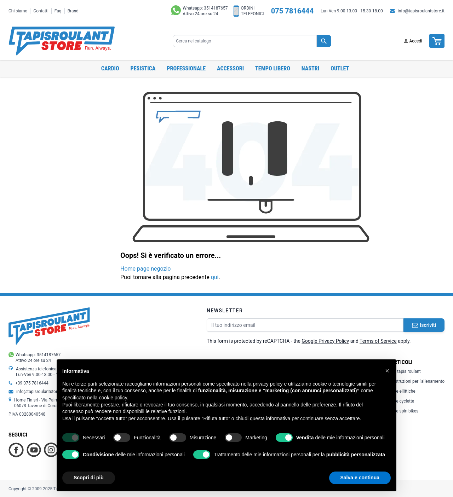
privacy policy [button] (268, 384)
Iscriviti (424, 325)
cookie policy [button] (113, 397)
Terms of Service (378, 341)
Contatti (40, 10)
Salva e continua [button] (359, 477)
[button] (387, 370)
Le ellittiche (403, 391)
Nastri (310, 68)
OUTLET (340, 68)
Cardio (110, 68)
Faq (58, 10)
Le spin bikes (404, 411)
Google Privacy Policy (325, 341)
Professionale (186, 68)
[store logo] (61, 41)
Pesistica (143, 68)
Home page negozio (145, 268)
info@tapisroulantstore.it (421, 10)
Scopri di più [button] (89, 477)
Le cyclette (402, 401)
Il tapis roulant (406, 371)
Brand (73, 10)
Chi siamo (17, 10)
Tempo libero (272, 68)
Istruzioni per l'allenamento (418, 381)
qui (215, 277)
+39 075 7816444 (31, 383)
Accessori (230, 68)
